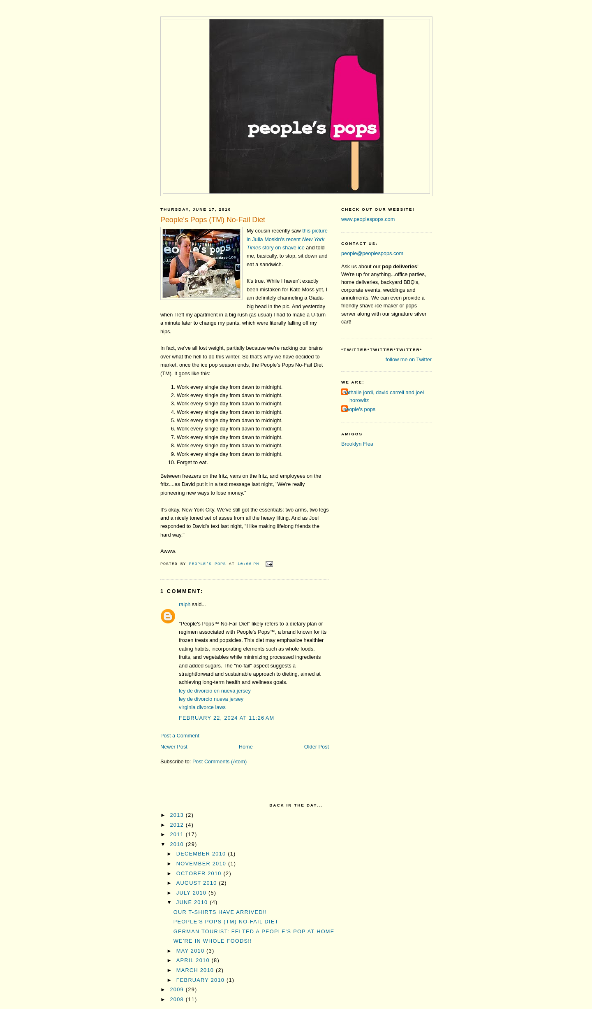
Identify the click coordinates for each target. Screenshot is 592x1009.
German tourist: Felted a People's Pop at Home (254, 931)
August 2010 (197, 883)
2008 (178, 999)
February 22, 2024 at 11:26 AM (226, 718)
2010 (178, 844)
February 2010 (201, 980)
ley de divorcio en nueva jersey (215, 691)
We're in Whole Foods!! (212, 941)
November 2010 (202, 863)
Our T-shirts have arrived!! (220, 912)
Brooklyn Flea (357, 444)
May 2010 (191, 951)
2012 (178, 825)
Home (246, 747)
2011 (178, 834)
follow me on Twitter (409, 359)
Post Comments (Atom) (219, 761)
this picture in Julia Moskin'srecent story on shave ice (287, 239)
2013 (178, 815)
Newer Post (173, 747)
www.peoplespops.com (368, 219)
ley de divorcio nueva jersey (211, 699)
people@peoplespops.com (372, 253)
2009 (178, 989)
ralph (184, 604)
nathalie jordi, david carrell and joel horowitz (383, 396)
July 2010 (192, 893)
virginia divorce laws (202, 707)
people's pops (359, 409)
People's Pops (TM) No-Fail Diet (226, 921)
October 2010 (200, 873)
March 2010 (196, 970)
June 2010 (193, 902)
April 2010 (194, 960)
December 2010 (202, 854)
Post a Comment (179, 735)
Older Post (316, 747)
